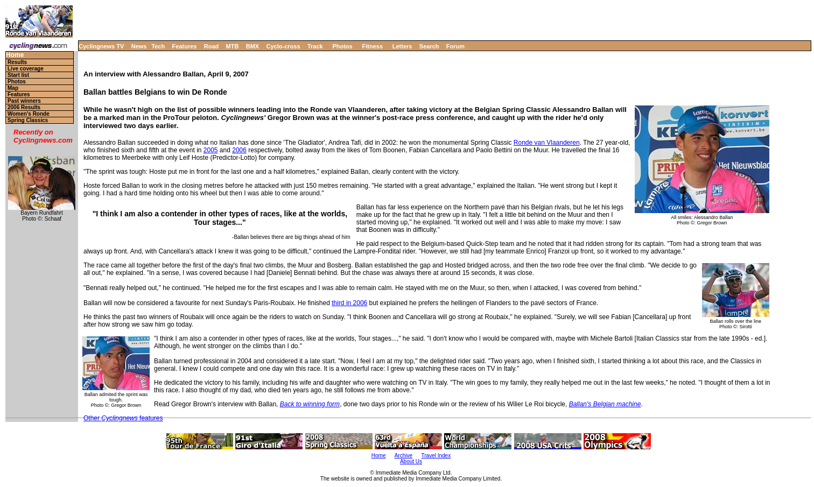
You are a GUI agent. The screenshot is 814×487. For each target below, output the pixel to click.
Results (17, 62)
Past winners (24, 101)
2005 (211, 150)
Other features (123, 418)
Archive (403, 455)
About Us (411, 461)
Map (13, 88)
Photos (342, 46)
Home (15, 55)
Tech (158, 46)
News (139, 46)
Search (429, 46)
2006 (239, 150)
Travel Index (436, 455)
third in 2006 (349, 303)
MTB (232, 46)
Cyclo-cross (283, 46)
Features (184, 46)
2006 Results (24, 107)
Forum (455, 46)
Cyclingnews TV (101, 46)
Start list (18, 75)
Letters (402, 46)
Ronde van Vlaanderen (547, 142)
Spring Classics (28, 120)
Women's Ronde (29, 114)
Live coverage (26, 69)
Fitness (372, 46)
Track (315, 46)
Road (211, 46)
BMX (252, 46)
